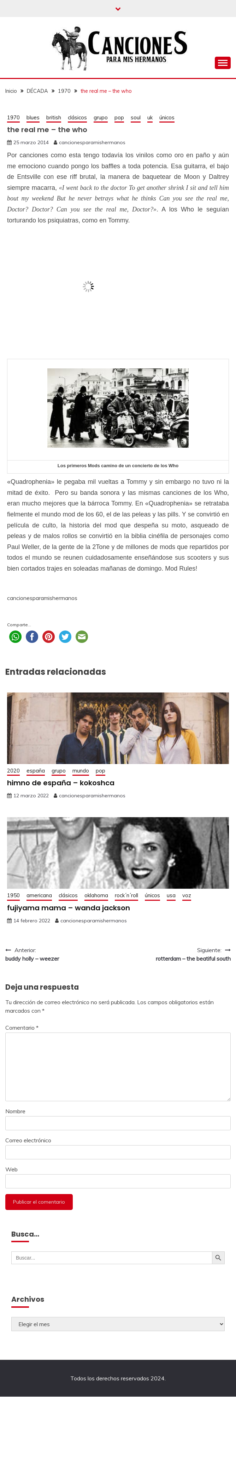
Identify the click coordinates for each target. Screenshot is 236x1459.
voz (186, 895)
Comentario (22, 1027)
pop (119, 117)
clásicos (77, 117)
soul (136, 117)
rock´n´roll (126, 895)
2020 (13, 770)
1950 (13, 895)
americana (39, 895)
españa (35, 770)
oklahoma (96, 895)
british (53, 117)
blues (33, 117)
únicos (167, 117)
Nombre (15, 1111)
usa (171, 895)
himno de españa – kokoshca (60, 783)
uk (150, 117)
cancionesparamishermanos (92, 142)
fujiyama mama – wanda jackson (68, 908)
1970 (13, 117)
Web (11, 1169)
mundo (80, 770)
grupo (101, 117)
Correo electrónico (28, 1140)
